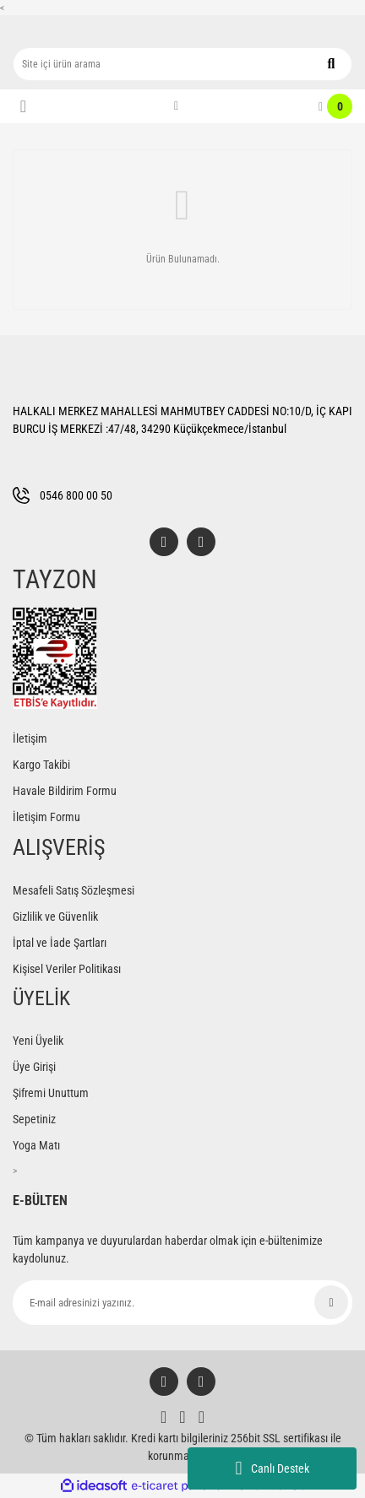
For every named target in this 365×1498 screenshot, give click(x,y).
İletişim (30, 738)
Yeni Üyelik (38, 1040)
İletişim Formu (46, 817)
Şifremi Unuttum (51, 1093)
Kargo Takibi (41, 764)
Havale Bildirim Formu (65, 791)
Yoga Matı (36, 1145)
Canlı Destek (271, 1468)
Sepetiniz (34, 1119)
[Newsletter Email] (182, 1302)
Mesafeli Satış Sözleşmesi (73, 890)
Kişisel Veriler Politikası (67, 969)
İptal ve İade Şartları (59, 942)
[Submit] (331, 1302)
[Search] (182, 64)
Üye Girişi (34, 1066)
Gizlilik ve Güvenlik (55, 916)
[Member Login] (176, 106)
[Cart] (335, 106)
